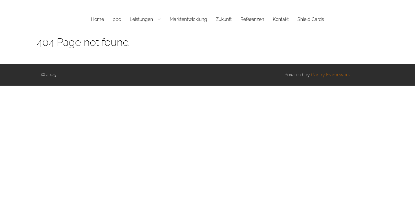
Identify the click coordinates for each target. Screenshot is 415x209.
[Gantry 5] (63, 8)
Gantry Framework (330, 75)
